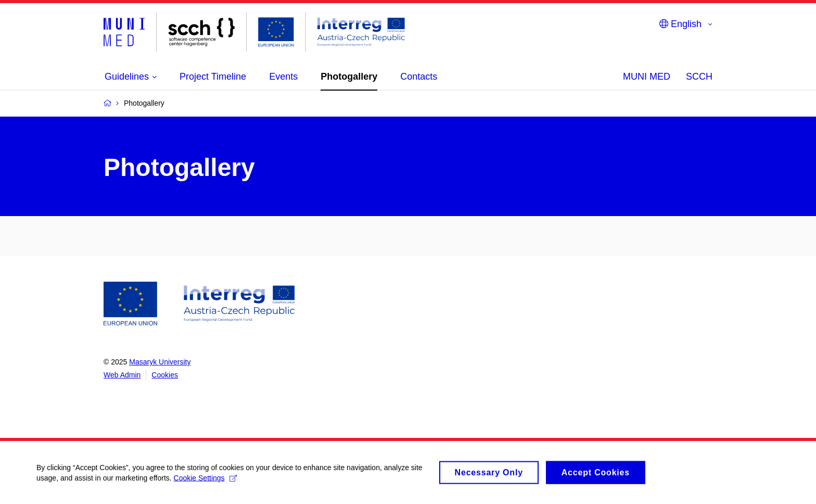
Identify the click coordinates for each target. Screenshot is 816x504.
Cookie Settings (205, 482)
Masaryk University (159, 362)
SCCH (699, 76)
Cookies (164, 375)
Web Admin (122, 375)
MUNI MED (646, 76)
